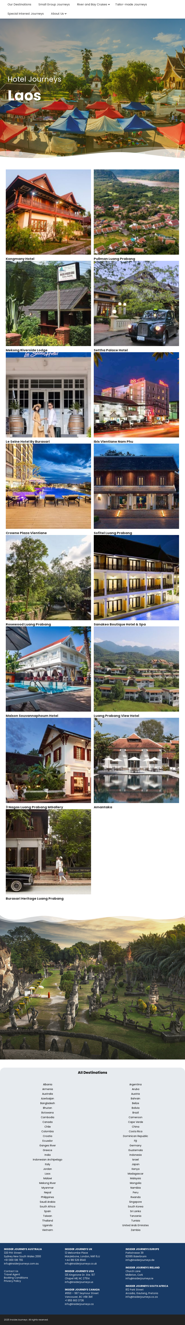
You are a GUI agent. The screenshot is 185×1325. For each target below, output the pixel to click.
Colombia (47, 1131)
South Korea (135, 1206)
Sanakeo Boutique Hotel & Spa (120, 624)
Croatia (47, 1136)
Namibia (135, 1188)
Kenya (135, 1169)
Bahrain (135, 1098)
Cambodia (47, 1117)
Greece (47, 1150)
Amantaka (103, 807)
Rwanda (136, 1197)
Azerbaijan (47, 1098)
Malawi (47, 1178)
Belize (135, 1103)
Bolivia (135, 1108)
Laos (47, 1173)
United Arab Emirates (135, 1225)
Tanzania (135, 1216)
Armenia (47, 1089)
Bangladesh (47, 1103)
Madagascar (135, 1173)
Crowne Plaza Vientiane (26, 533)
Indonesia (136, 1155)
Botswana (47, 1112)
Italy (47, 1164)
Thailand (47, 1220)
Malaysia (135, 1178)
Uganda (47, 1225)
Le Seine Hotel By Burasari (28, 441)
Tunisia (135, 1220)
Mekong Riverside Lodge (27, 350)
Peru (135, 1192)
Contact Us (11, 1271)
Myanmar (48, 1188)
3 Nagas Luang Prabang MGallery (34, 807)
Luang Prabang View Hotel (116, 716)
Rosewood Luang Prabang (28, 624)
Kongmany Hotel (20, 259)
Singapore (135, 1202)
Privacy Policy (12, 1281)
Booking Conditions (16, 1277)
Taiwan (47, 1216)
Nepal (47, 1192)
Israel (135, 1159)
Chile (47, 1126)
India (48, 1155)
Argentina (135, 1084)
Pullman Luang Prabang (114, 259)
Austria (135, 1094)
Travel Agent (12, 1274)
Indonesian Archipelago (47, 1159)
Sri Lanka (135, 1211)
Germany (135, 1145)
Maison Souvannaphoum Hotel (32, 716)
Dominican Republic (135, 1136)
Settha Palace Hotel (111, 350)
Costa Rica (135, 1131)
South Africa (47, 1206)
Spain (47, 1211)
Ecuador (47, 1141)
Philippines (47, 1197)
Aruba (135, 1089)
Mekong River (47, 1183)
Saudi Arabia (47, 1202)
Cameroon (135, 1117)
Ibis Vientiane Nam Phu (113, 441)
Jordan (47, 1169)
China (135, 1126)
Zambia (135, 1230)
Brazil (135, 1112)
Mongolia (135, 1183)
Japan (135, 1164)
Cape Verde (135, 1122)
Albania (47, 1084)
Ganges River (47, 1145)
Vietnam (47, 1230)
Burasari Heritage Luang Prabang (35, 898)
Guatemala (135, 1150)
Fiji (135, 1141)
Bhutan (47, 1108)
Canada (47, 1122)
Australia (47, 1094)
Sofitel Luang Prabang (113, 533)
